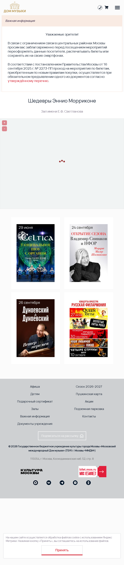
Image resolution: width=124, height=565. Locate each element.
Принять (62, 550)
